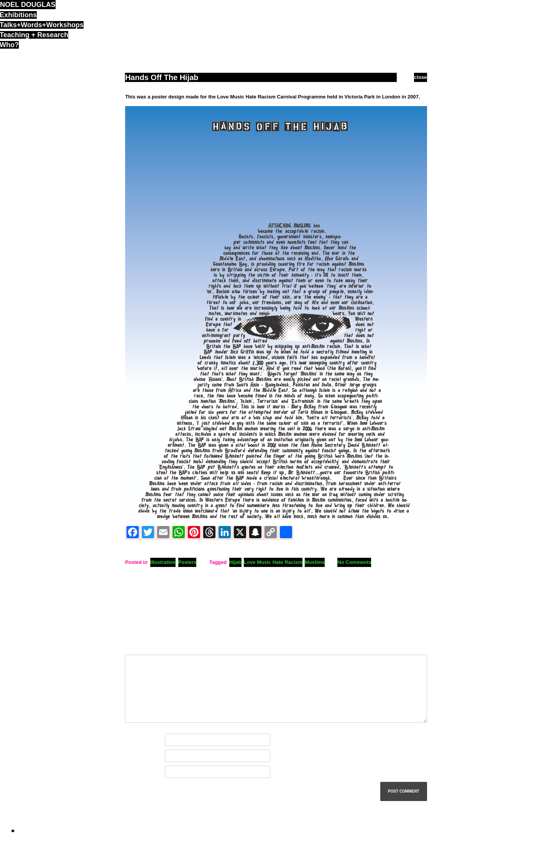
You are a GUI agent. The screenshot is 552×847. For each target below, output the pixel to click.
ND (13, 831)
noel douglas (28, 4)
